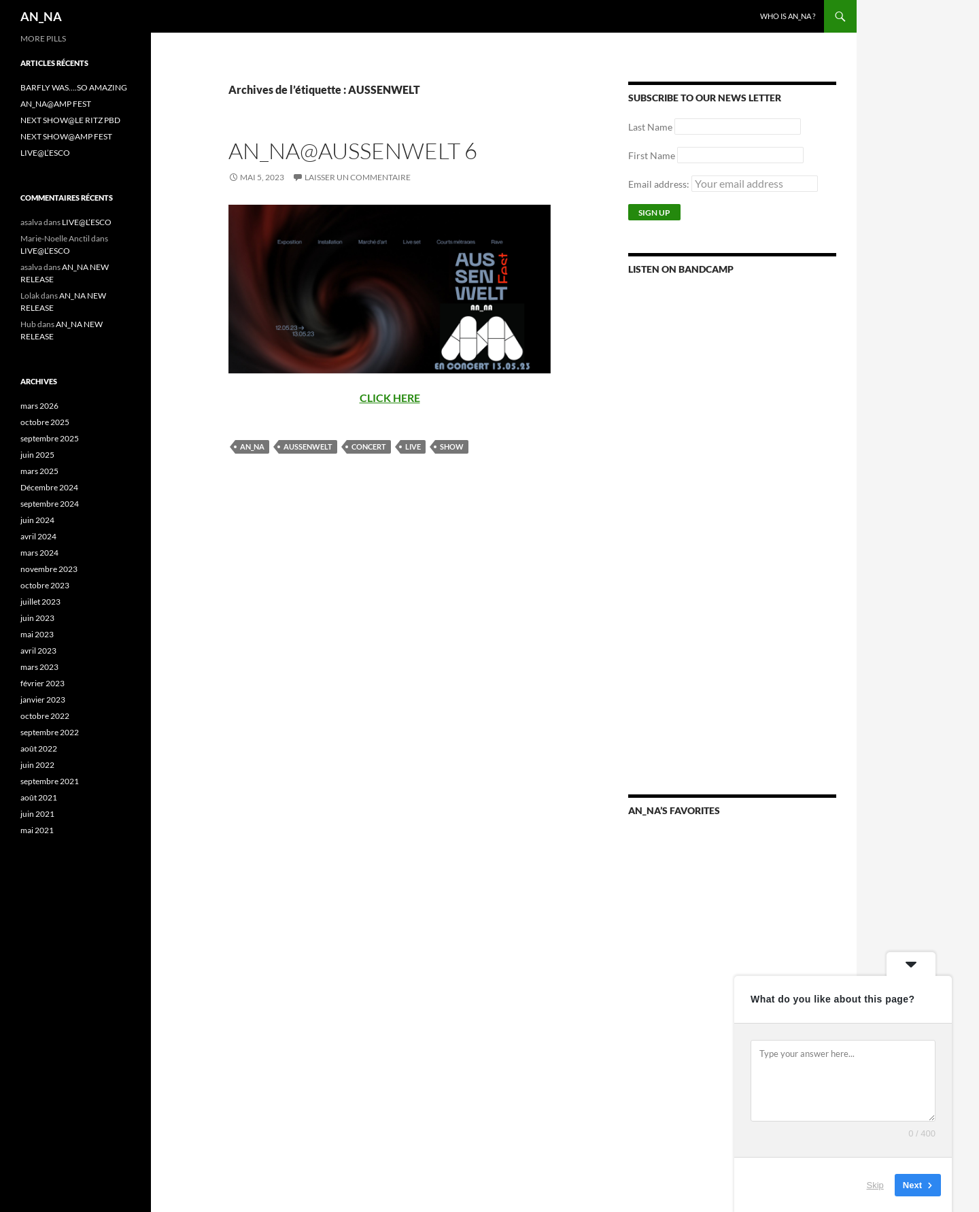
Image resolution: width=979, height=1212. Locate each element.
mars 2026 (39, 406)
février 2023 (42, 683)
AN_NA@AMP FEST (55, 104)
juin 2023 (37, 618)
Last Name (650, 127)
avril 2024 (38, 536)
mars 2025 (39, 471)
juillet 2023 (40, 601)
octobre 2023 (44, 585)
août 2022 (38, 748)
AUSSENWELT (308, 446)
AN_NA (41, 16)
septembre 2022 (49, 732)
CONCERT (368, 446)
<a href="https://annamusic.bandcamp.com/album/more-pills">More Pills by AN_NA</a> (732, 449)
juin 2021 (37, 814)
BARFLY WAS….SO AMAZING (73, 87)
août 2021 (38, 797)
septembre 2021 (49, 781)
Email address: (723, 184)
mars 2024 (39, 553)
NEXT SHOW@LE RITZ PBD (70, 120)
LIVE (413, 446)
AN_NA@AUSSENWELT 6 (352, 151)
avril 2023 (38, 650)
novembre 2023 (49, 569)
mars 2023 (39, 667)
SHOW (452, 446)
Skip (875, 1184)
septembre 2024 (49, 504)
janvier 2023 (42, 699)
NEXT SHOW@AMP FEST (66, 136)
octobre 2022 (44, 716)
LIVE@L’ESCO (45, 153)
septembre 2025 (49, 438)
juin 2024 (37, 520)
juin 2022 (37, 765)
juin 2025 (37, 455)
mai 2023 (37, 634)
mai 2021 (37, 830)
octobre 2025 (44, 422)
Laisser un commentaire (358, 177)
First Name (651, 155)
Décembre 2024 (49, 487)
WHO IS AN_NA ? (787, 16)
